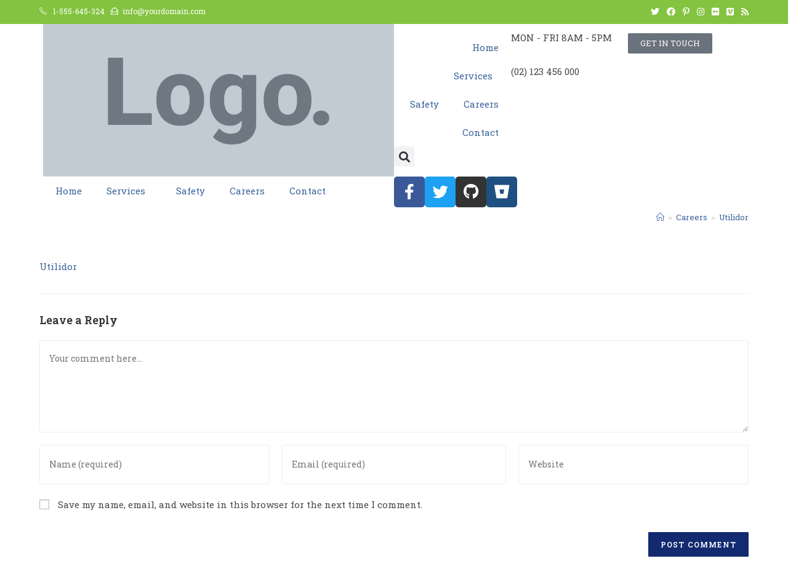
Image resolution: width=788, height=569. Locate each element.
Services (476, 76)
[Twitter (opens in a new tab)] (655, 12)
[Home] (660, 217)
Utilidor (58, 266)
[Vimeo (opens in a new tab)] (730, 12)
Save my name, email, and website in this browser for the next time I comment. (240, 504)
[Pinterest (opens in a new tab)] (686, 12)
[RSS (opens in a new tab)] (743, 12)
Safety (424, 104)
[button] (404, 156)
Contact (480, 132)
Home (485, 47)
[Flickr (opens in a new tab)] (715, 12)
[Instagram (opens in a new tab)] (700, 12)
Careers (481, 104)
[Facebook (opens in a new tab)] (671, 12)
